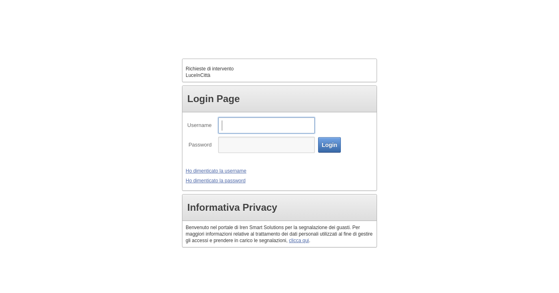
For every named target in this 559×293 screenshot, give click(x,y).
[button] (329, 145)
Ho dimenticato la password (215, 181)
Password (200, 145)
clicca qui (299, 240)
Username (199, 125)
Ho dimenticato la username (216, 171)
